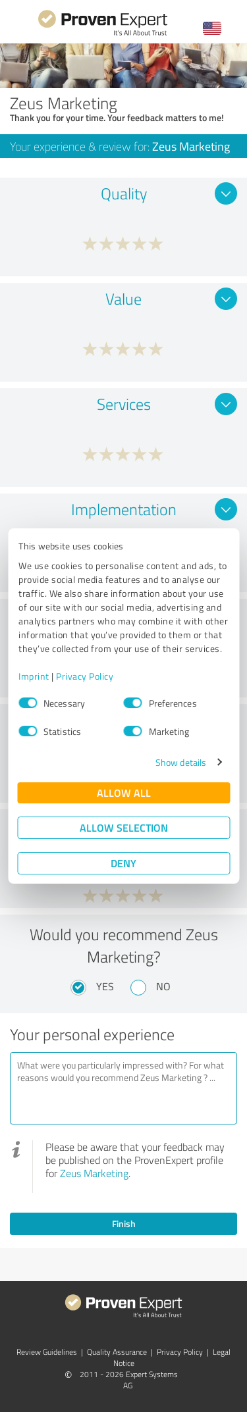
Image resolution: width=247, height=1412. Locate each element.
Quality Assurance (117, 1351)
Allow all (124, 792)
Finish (124, 1223)
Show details (180, 762)
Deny (123, 862)
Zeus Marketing (94, 1173)
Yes (105, 986)
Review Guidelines (46, 1351)
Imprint (33, 676)
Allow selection (124, 827)
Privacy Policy (84, 676)
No (163, 986)
